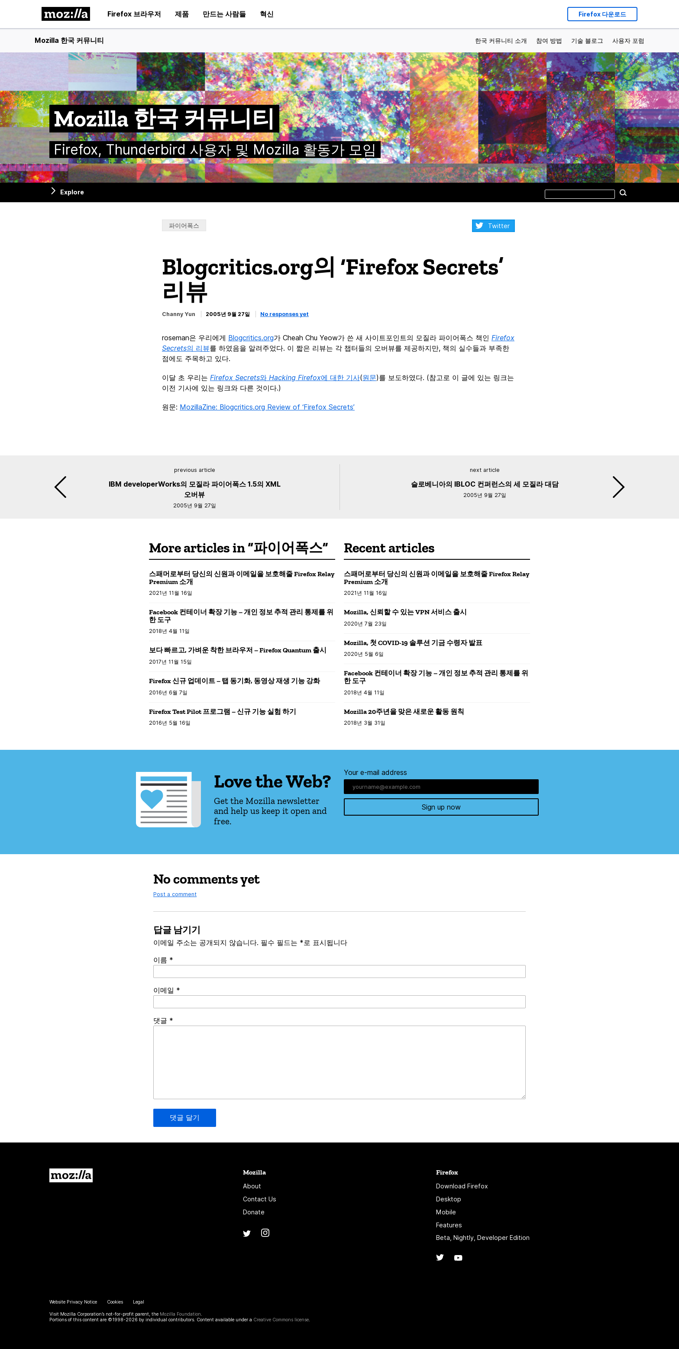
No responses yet (284, 314)
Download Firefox (462, 1186)
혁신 (267, 14)
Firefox (447, 1172)
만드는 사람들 (224, 14)
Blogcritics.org (251, 337)
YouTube (458, 1258)
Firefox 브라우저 (134, 14)
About (252, 1186)
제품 (182, 14)
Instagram (265, 1233)
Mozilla (71, 1175)
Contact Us (259, 1199)
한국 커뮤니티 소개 (501, 40)
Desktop (448, 1199)
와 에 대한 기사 (285, 377)
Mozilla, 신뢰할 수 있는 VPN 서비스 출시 (405, 612)
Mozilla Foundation (180, 1314)
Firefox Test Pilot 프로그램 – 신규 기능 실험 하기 (222, 711)
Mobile (446, 1212)
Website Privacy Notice (73, 1302)
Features (449, 1225)
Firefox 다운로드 (602, 12)
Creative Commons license (281, 1320)
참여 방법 (549, 40)
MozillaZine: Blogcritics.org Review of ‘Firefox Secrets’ (267, 407)
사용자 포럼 (628, 40)
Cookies (115, 1302)
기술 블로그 (587, 40)
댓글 (163, 1020)
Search (623, 192)
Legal (138, 1302)
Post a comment (175, 894)
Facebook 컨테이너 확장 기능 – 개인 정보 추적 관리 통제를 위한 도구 (241, 616)
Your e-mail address (375, 772)
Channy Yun (178, 314)
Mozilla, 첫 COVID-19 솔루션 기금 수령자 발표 (413, 643)
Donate (254, 1212)
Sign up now (441, 808)
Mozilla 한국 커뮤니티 (69, 40)
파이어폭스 (184, 225)
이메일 (166, 990)
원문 (369, 377)
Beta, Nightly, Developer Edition (483, 1237)
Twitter (499, 225)
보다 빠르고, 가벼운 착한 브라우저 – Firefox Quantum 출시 (238, 650)
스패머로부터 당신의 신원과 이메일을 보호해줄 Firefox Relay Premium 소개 (241, 578)
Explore (72, 192)
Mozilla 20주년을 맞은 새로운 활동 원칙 (404, 711)
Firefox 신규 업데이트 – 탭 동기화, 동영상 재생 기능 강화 (234, 681)
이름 (163, 959)
